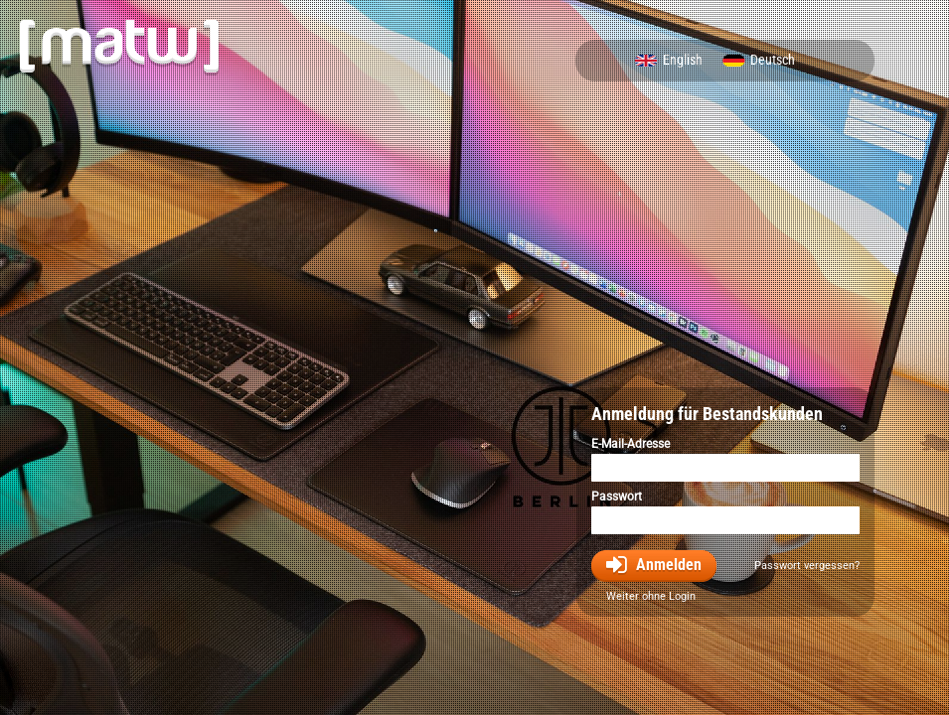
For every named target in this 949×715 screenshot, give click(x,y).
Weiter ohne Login (651, 596)
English (683, 61)
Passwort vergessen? (807, 565)
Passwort (616, 496)
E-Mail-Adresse (630, 444)
